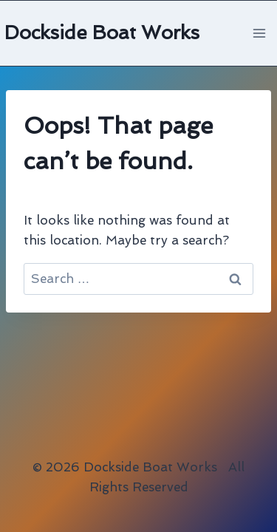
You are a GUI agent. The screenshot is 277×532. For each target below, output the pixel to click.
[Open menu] (259, 32)
